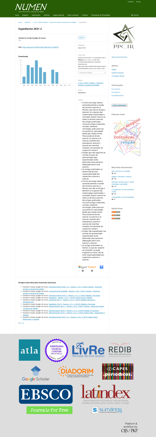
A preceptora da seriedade (58, 291)
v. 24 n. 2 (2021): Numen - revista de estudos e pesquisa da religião (54, 22)
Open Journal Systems (119, 57)
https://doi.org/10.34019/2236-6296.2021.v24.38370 (40, 47)
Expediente (53, 298)
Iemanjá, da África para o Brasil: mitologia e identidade (123, 183)
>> (23, 323)
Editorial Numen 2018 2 (57, 311)
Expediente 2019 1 (55, 300)
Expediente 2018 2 (55, 304)
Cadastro (131, 2)
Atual (17, 15)
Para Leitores (116, 89)
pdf (82, 37)
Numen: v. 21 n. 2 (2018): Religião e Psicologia (84, 295)
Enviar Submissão (119, 105)
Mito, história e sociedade (121, 171)
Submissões (36, 15)
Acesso (138, 2)
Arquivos (25, 15)
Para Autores (116, 92)
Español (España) (118, 73)
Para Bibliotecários (118, 95)
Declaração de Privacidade (100, 15)
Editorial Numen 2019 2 (57, 313)
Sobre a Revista (72, 15)
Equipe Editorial (58, 15)
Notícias (47, 15)
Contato (85, 15)
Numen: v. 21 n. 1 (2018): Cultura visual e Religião (75, 298)
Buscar (136, 15)
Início (20, 22)
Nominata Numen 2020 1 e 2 (59, 287)
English (114, 69)
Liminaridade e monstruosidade (123, 197)
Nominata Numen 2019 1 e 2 (59, 317)
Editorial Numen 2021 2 (57, 306)
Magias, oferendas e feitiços (122, 177)
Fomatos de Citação (86, 73)
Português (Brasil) (118, 76)
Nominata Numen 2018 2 (58, 295)
